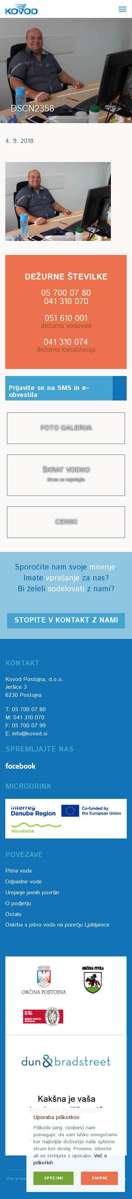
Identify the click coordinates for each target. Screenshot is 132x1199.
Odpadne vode (23, 882)
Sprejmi (53, 1178)
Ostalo (13, 914)
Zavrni (99, 1178)
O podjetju (18, 904)
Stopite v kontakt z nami (66, 620)
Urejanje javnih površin (32, 893)
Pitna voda (18, 871)
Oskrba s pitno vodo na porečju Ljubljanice (57, 925)
